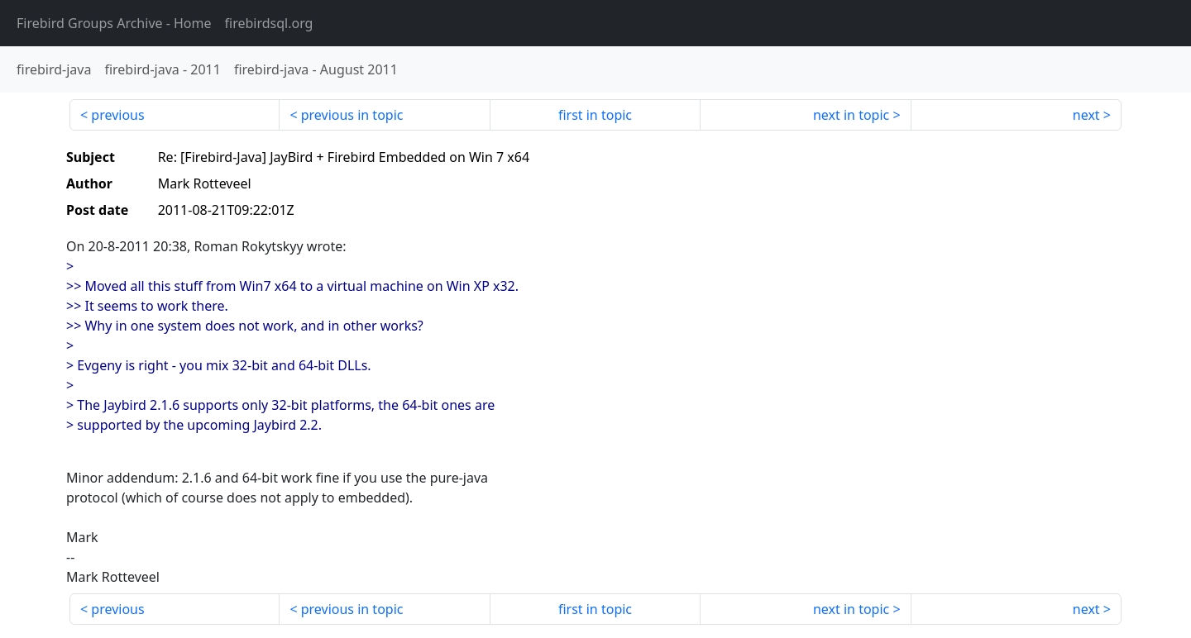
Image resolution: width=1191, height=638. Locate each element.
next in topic (851, 115)
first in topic (595, 115)
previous (117, 115)
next (1086, 115)
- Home (114, 23)
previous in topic (352, 115)
